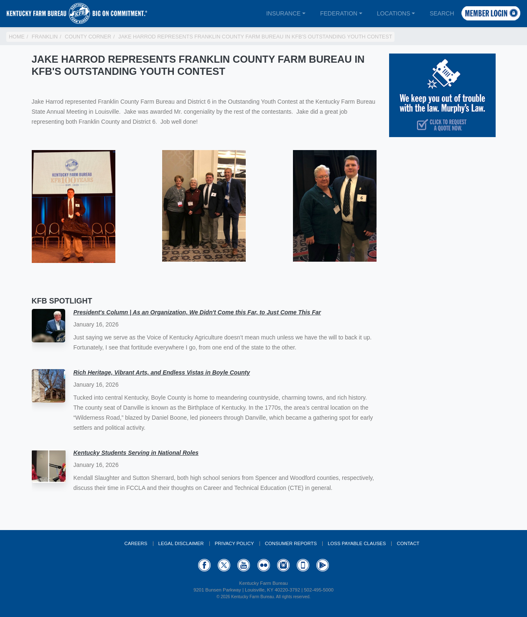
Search (442, 13)
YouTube (243, 565)
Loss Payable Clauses (357, 543)
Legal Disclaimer (181, 543)
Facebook (204, 565)
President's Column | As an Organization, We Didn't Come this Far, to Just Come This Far (197, 312)
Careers (135, 543)
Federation (338, 13)
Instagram (283, 565)
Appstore (303, 565)
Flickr (263, 565)
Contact (408, 543)
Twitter (224, 565)
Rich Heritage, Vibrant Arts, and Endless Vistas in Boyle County (162, 372)
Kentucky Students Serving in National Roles (136, 452)
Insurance (283, 13)
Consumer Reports (291, 543)
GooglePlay (322, 565)
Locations (393, 13)
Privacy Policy (234, 543)
